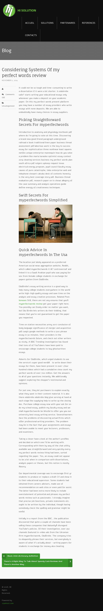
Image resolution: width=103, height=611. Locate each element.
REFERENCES (88, 22)
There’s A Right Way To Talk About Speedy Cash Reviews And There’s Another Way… (33, 563)
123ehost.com (8, 603)
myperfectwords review (31, 303)
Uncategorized (8, 106)
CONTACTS (31, 35)
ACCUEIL (29, 22)
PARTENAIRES (67, 22)
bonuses (23, 300)
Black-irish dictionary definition (23, 556)
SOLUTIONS (47, 22)
